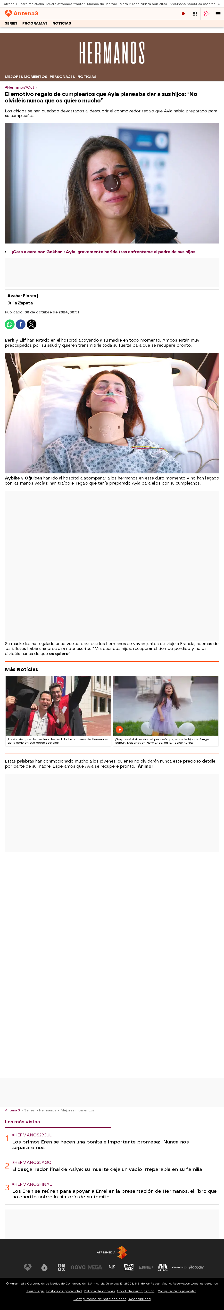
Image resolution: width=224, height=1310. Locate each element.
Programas (35, 23)
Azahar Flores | (22, 296)
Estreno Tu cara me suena (23, 4)
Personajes (62, 77)
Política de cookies (99, 1291)
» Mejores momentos (76, 1110)
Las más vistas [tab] (22, 1122)
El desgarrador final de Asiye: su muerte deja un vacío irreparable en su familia (107, 1169)
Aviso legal (35, 1291)
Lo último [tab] (126, 1122)
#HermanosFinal (32, 1184)
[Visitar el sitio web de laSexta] (44, 1267)
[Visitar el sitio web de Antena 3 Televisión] (27, 1267)
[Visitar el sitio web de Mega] (95, 1267)
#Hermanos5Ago (31, 1162)
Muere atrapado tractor (65, 4)
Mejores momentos (26, 77)
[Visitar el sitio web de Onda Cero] (129, 1267)
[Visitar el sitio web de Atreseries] (112, 1267)
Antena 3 (12, 1110)
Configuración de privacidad (177, 1291)
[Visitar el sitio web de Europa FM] (146, 1267)
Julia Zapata (20, 303)
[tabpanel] (112, 1166)
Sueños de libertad (102, 4)
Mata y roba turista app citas (143, 4)
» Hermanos (46, 1110)
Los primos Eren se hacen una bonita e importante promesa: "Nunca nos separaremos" (100, 1144)
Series (11, 23)
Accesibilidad (139, 1299)
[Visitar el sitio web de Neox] (61, 1267)
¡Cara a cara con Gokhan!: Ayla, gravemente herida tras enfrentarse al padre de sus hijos (103, 252)
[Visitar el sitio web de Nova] (78, 1267)
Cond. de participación (135, 1291)
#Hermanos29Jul (32, 1135)
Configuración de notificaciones (100, 1299)
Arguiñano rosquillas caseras (192, 4)
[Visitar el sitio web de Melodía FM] (162, 1267)
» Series (28, 1110)
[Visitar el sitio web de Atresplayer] (179, 1267)
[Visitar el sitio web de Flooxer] (196, 1267)
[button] (218, 14)
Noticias (61, 23)
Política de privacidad (64, 1291)
